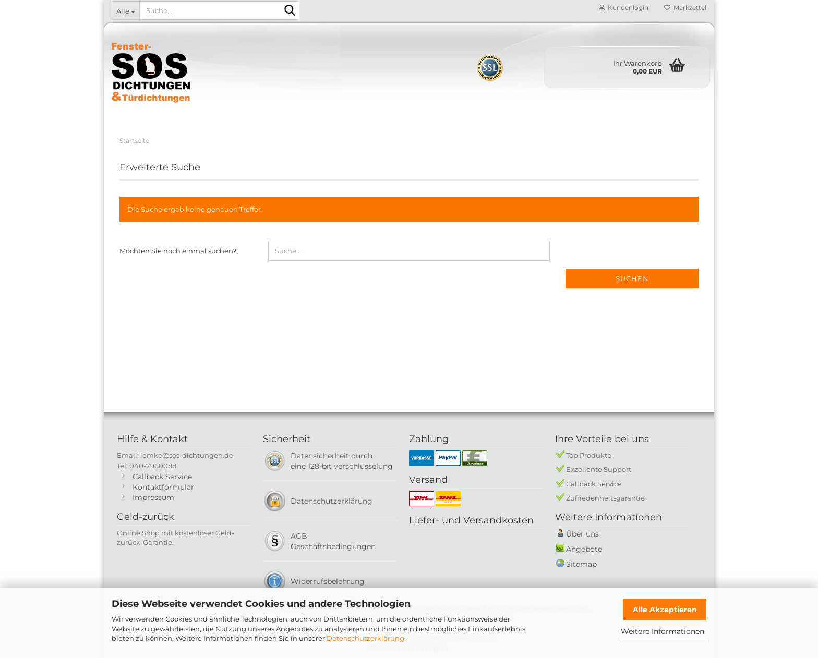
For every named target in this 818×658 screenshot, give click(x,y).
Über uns (582, 534)
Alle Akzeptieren (665, 609)
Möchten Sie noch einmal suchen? (177, 251)
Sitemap (581, 564)
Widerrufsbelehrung (328, 581)
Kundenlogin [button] (623, 7)
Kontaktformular (163, 487)
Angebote (584, 549)
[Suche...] (125, 10)
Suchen (632, 278)
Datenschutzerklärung (365, 638)
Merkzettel (685, 7)
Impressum (153, 497)
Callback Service (162, 476)
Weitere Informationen (662, 631)
